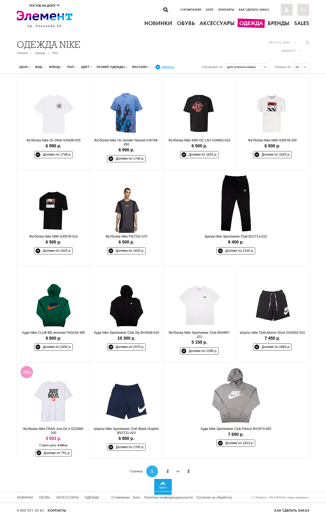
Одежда (40, 53)
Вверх (163, 487)
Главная (22, 53)
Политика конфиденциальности (168, 497)
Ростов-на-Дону (44, 5)
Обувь (44, 497)
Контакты (226, 10)
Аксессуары (67, 497)
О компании (190, 10)
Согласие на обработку (214, 497)
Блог (210, 10)
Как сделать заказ (254, 10)
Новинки (25, 497)
